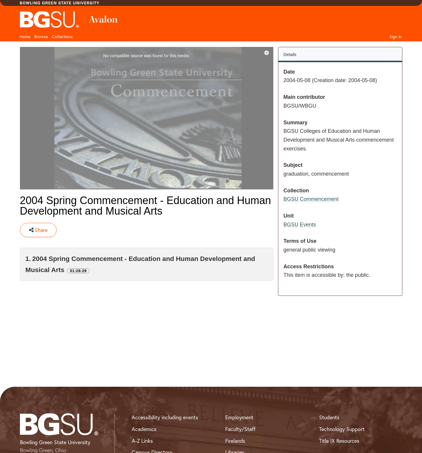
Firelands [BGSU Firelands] (235, 440)
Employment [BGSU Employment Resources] (239, 417)
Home (25, 36)
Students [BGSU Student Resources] (329, 417)
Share (38, 229)
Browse (41, 36)
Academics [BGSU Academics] (144, 428)
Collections (62, 36)
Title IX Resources (339, 440)
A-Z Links (142, 440)
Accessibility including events (165, 417)
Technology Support (342, 428)
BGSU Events (300, 225)
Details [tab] (290, 54)
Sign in (395, 36)
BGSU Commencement (311, 199)
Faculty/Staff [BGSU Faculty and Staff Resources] (240, 428)
